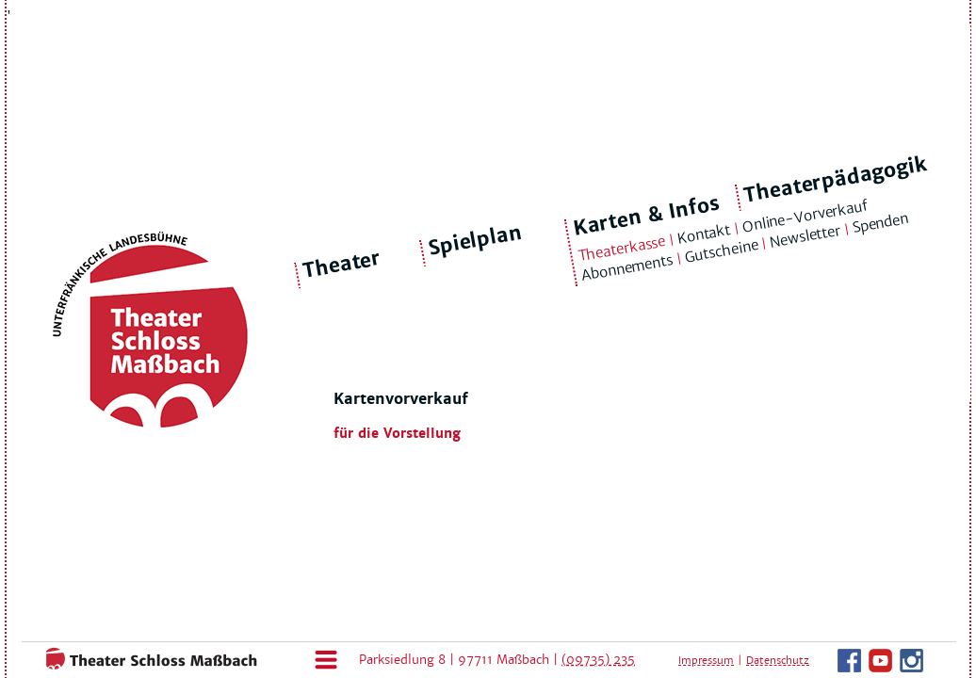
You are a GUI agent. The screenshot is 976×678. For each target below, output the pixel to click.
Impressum (706, 660)
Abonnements (627, 268)
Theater (341, 264)
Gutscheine (721, 251)
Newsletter (805, 236)
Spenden (880, 222)
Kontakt (703, 234)
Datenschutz (777, 660)
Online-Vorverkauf (804, 215)
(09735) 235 (598, 660)
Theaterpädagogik (835, 180)
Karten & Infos (646, 215)
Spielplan (475, 240)
